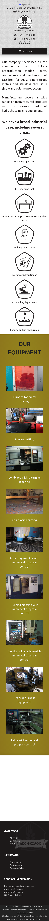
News (12, 844)
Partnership (15, 862)
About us (14, 838)
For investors (16, 865)
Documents (15, 841)
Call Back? (24, 42)
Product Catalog (17, 868)
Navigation (27, 51)
